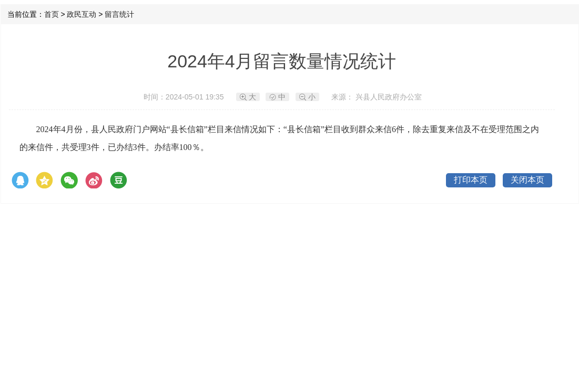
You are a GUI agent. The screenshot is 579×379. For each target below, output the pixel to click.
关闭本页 (527, 179)
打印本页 (470, 179)
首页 (51, 14)
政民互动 (81, 14)
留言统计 (119, 14)
